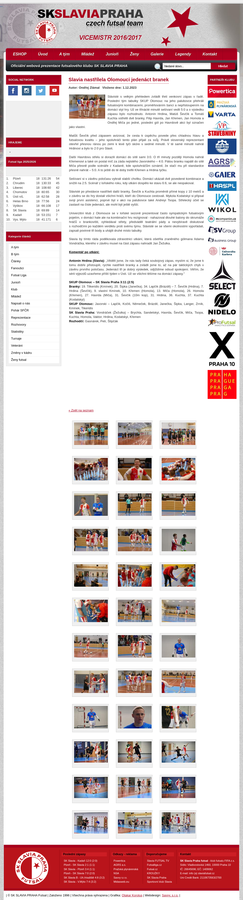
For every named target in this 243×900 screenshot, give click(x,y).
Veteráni (17, 345)
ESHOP (19, 54)
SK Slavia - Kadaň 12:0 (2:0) (80, 860)
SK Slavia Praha (156, 877)
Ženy (134, 54)
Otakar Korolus (132, 895)
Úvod (43, 54)
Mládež (87, 54)
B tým (15, 254)
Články (16, 261)
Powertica (119, 860)
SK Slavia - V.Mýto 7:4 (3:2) (80, 881)
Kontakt (210, 54)
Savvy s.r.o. (120, 877)
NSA (116, 873)
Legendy (183, 54)
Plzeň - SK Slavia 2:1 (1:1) (79, 864)
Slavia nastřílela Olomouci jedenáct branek (119, 79)
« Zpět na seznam (81, 410)
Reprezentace (21, 317)
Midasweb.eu (121, 881)
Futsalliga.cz (154, 864)
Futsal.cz (152, 869)
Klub (14, 289)
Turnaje (16, 338)
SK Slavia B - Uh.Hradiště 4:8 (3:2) (84, 877)
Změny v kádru (21, 353)
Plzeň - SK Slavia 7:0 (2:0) (79, 873)
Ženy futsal (18, 360)
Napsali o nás (20, 303)
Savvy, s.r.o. (170, 895)
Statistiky (17, 331)
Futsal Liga (18, 275)
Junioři (112, 54)
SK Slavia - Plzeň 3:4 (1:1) (79, 869)
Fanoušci (17, 268)
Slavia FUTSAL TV (158, 860)
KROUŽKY (153, 873)
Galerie (157, 54)
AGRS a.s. (120, 864)
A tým (64, 54)
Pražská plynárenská (126, 869)
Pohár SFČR (20, 310)
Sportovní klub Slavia (159, 881)
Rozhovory (18, 324)
